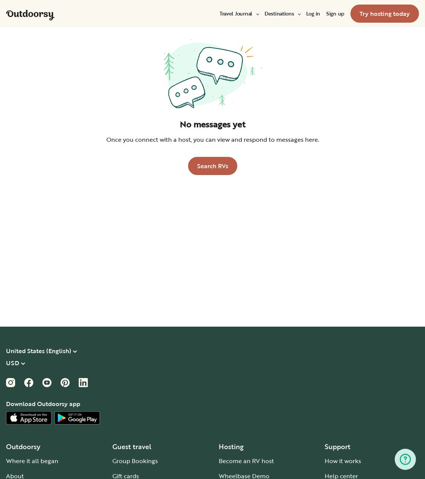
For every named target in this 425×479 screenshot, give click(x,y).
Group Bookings (135, 460)
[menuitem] (239, 13)
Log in (313, 13)
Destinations (282, 13)
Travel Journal (239, 13)
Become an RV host (246, 460)
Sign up (335, 13)
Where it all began (32, 460)
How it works (343, 460)
